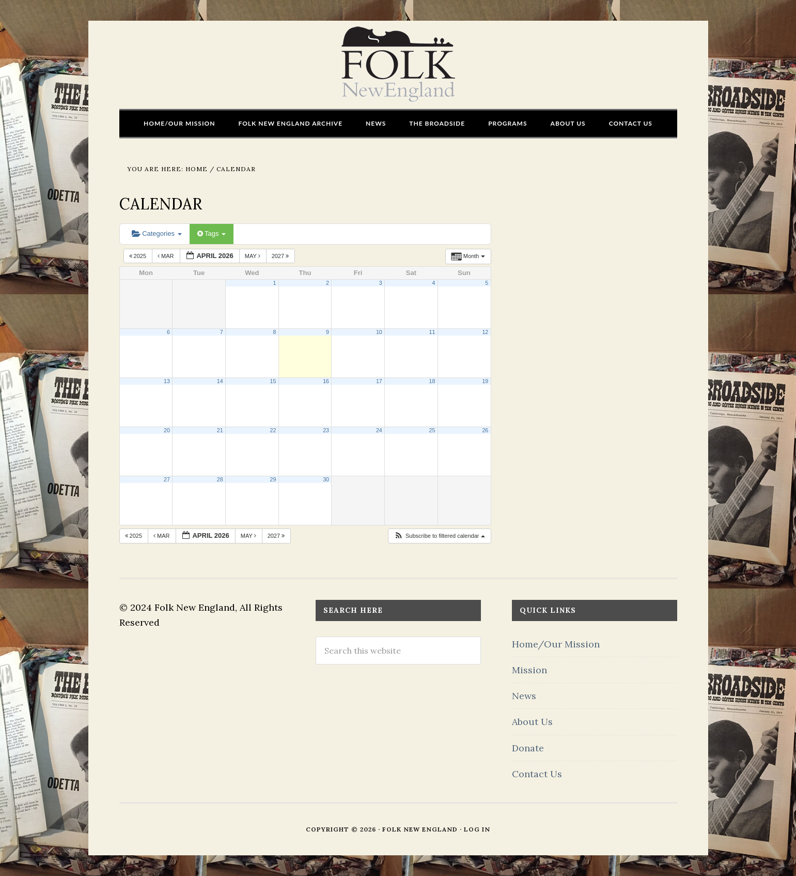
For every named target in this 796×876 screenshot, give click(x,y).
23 (326, 430)
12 (485, 332)
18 (432, 381)
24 (379, 430)
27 (167, 479)
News (524, 696)
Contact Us (537, 774)
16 (326, 381)
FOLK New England (398, 64)
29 (273, 479)
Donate (528, 748)
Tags (211, 233)
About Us (532, 722)
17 (379, 381)
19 (485, 381)
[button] (439, 536)
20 (167, 430)
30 (326, 479)
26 (485, 430)
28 (220, 479)
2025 (138, 256)
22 (273, 430)
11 (432, 332)
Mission (529, 670)
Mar (167, 256)
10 (379, 332)
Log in (477, 829)
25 (432, 430)
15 (273, 381)
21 (220, 430)
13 (167, 381)
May (253, 256)
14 (220, 381)
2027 (281, 256)
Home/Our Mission (556, 644)
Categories (157, 233)
